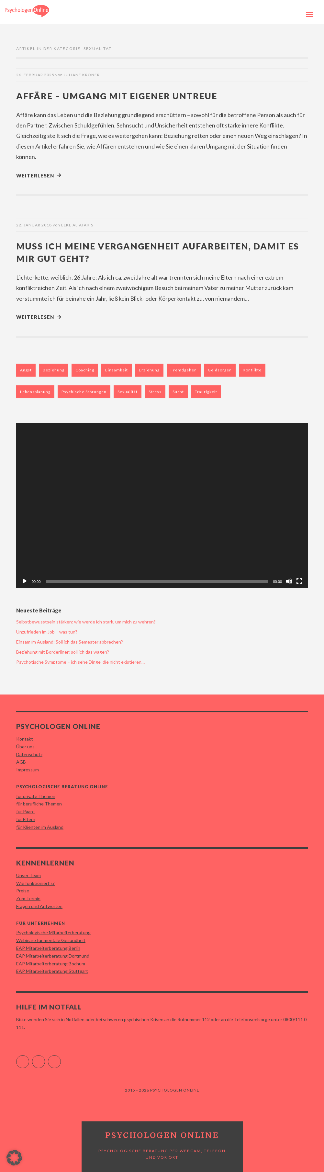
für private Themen (35, 796)
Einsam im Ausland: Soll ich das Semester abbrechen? (69, 641)
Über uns (25, 746)
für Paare (25, 811)
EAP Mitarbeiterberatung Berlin (48, 947)
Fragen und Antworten (39, 906)
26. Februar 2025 (35, 74)
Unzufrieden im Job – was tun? (46, 631)
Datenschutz (29, 754)
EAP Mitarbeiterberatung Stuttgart (52, 970)
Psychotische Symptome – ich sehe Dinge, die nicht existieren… (80, 661)
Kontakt (24, 738)
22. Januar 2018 (34, 225)
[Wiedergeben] (24, 581)
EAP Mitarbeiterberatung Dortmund (52, 955)
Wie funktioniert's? (35, 883)
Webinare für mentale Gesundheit (50, 940)
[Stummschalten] (289, 581)
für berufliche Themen (39, 803)
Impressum (27, 769)
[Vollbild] (299, 581)
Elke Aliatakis (77, 225)
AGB (21, 762)
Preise (22, 890)
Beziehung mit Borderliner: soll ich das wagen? (62, 651)
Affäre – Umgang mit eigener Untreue (124, 95)
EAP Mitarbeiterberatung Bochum (50, 963)
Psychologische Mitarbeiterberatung (53, 932)
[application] (162, 505)
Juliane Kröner (82, 74)
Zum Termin (28, 898)
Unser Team (28, 875)
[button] (14, 1157)
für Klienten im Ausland (39, 826)
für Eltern (25, 819)
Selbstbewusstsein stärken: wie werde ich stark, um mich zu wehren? (86, 621)
